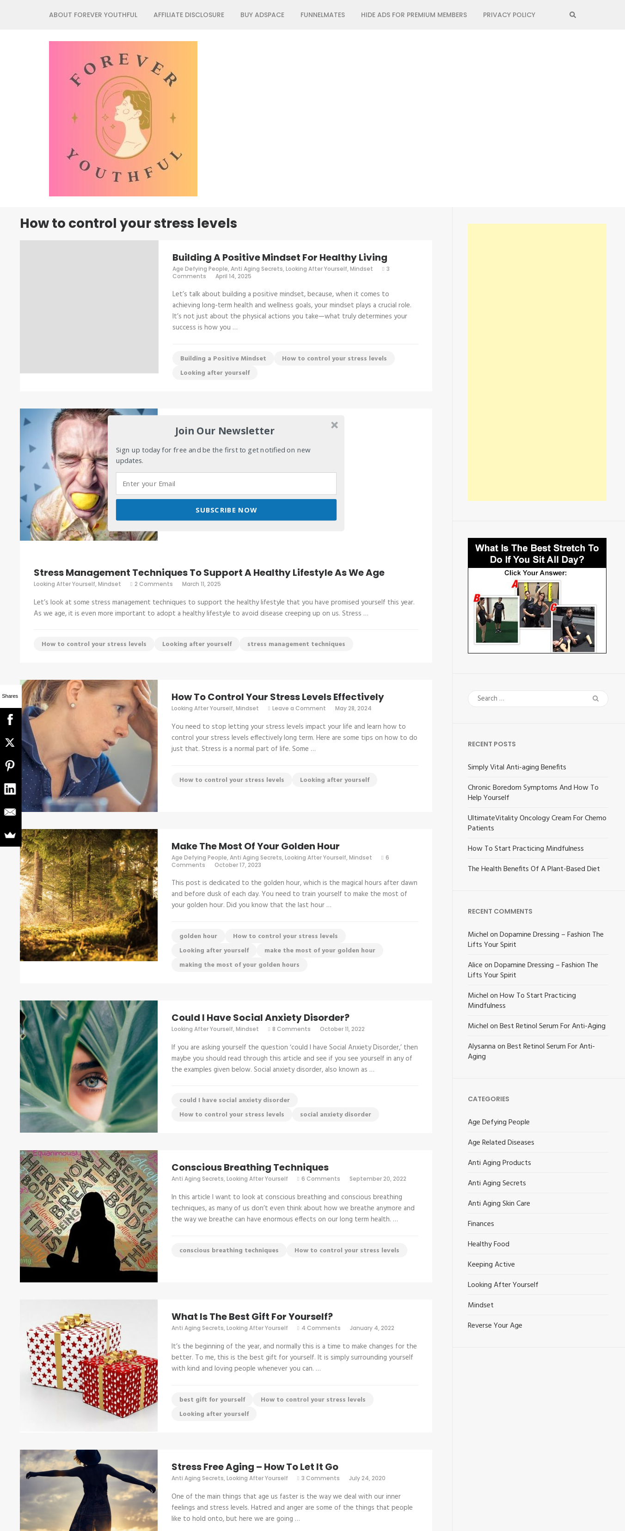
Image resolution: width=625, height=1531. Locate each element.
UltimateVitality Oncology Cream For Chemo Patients (537, 823)
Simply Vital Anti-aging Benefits (517, 768)
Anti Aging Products (499, 1163)
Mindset (361, 269)
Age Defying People (200, 269)
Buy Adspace (262, 14)
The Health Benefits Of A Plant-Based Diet (534, 869)
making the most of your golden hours (239, 965)
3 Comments (320, 1478)
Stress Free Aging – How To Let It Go (255, 1466)
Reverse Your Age (495, 1326)
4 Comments (321, 1328)
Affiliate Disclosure (188, 14)
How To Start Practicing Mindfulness (526, 849)
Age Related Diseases (501, 1143)
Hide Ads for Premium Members (414, 14)
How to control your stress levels (334, 359)
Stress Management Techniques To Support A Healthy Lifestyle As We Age (209, 572)
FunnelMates (322, 14)
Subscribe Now (226, 509)
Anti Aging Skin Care (499, 1204)
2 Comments (154, 584)
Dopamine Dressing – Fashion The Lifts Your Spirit (536, 940)
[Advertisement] (537, 362)
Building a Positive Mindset (223, 359)
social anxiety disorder (335, 1115)
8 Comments (291, 1029)
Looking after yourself (215, 373)
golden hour (198, 936)
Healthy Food (488, 1244)
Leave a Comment (299, 708)
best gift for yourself (212, 1400)
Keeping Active (491, 1265)
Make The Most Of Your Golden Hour (256, 846)
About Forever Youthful (93, 14)
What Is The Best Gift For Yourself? (252, 1316)
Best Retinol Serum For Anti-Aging (553, 1026)
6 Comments (320, 1179)
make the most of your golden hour (319, 950)
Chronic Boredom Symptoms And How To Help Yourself (533, 793)
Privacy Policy (509, 14)
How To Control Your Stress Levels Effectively (278, 696)
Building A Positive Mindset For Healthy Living (279, 257)
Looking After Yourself (316, 269)
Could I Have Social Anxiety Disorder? (260, 1017)
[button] (225, 430)
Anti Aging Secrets (257, 269)
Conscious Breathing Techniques (250, 1167)
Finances (481, 1224)
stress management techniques (296, 644)
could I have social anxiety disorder (234, 1100)
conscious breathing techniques (229, 1250)
